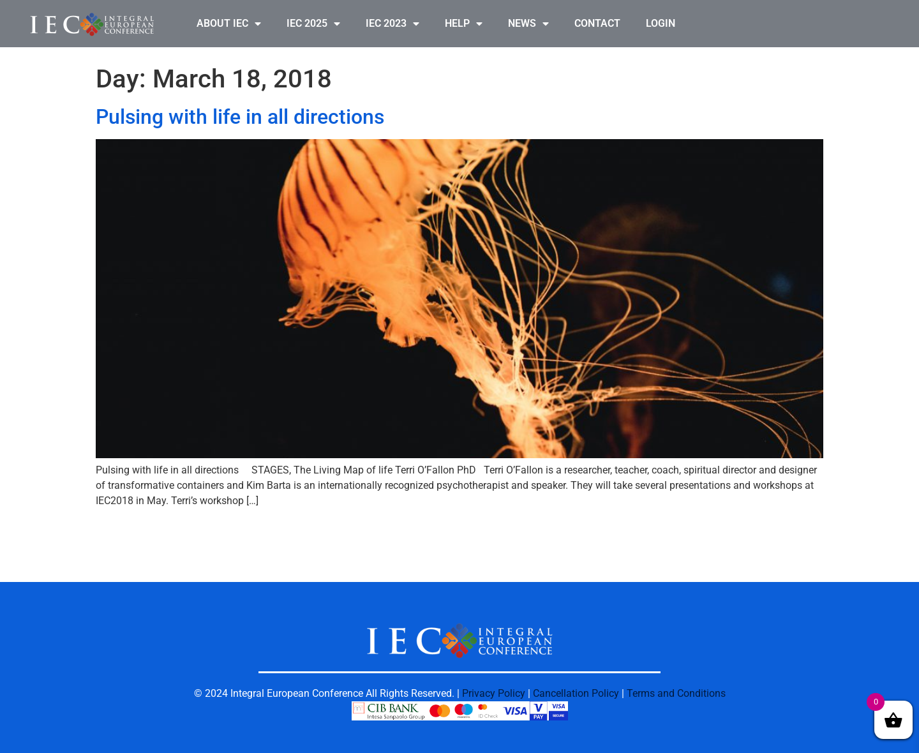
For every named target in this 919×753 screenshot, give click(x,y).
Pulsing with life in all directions (240, 117)
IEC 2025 (313, 23)
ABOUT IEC (229, 23)
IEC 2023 (392, 23)
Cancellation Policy (576, 693)
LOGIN (660, 23)
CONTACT (597, 23)
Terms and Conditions (676, 693)
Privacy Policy (493, 693)
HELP (463, 23)
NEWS (528, 23)
